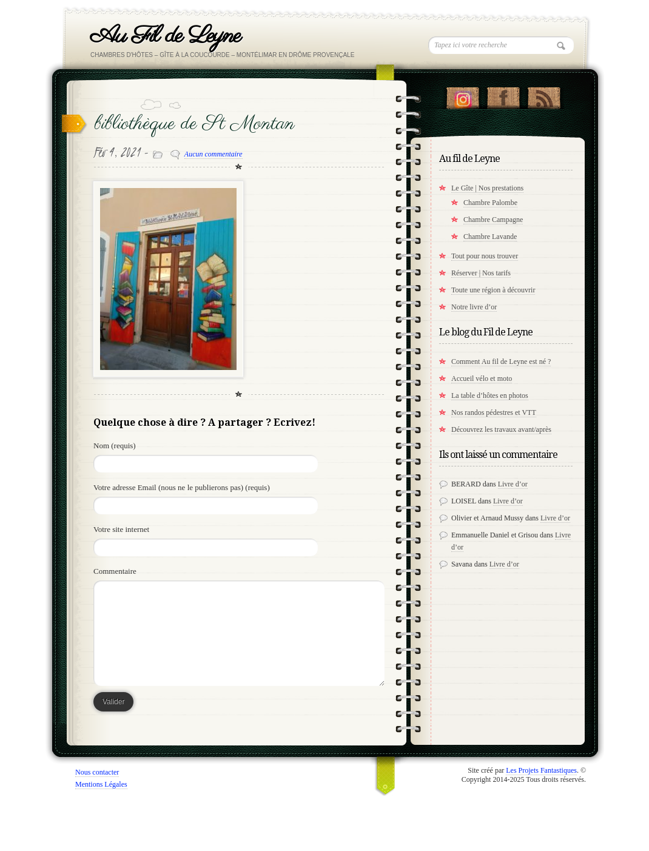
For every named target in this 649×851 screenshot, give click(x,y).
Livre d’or (513, 484)
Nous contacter (97, 772)
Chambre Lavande (490, 236)
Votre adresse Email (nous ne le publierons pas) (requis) (181, 487)
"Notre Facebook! (503, 95)
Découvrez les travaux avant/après (501, 429)
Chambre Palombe (490, 202)
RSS (543, 95)
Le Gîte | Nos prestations (487, 188)
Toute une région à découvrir (493, 290)
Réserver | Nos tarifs (481, 273)
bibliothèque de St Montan (195, 124)
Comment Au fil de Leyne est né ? (501, 361)
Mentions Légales (101, 784)
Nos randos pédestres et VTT (493, 412)
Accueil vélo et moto (481, 378)
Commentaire (114, 571)
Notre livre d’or (474, 307)
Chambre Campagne (493, 219)
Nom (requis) (114, 445)
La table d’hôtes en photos (489, 395)
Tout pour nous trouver (484, 256)
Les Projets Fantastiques (541, 770)
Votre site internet (121, 529)
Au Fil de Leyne (165, 36)
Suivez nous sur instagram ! (462, 95)
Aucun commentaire (213, 154)
